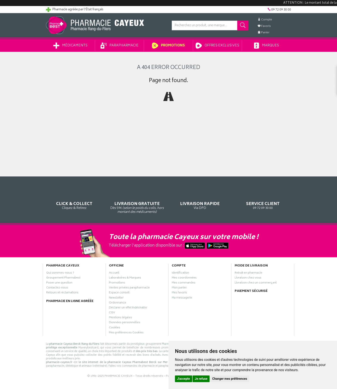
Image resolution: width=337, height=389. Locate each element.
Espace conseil (119, 293)
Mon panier (179, 288)
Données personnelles (124, 323)
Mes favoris (179, 293)
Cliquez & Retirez (74, 198)
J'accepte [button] (183, 378)
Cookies (114, 328)
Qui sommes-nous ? (60, 273)
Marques (266, 46)
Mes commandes (183, 283)
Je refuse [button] (201, 378)
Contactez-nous (57, 288)
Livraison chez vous (248, 278)
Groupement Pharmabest (63, 278)
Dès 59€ (137, 200)
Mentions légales (120, 318)
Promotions (168, 46)
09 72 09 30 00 (263, 198)
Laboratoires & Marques (125, 278)
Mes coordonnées (184, 278)
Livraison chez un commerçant (256, 283)
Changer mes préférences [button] (229, 378)
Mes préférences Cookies (126, 333)
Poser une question (59, 283)
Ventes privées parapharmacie (129, 288)
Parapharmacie (119, 46)
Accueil (114, 273)
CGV (112, 313)
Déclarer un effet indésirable (128, 308)
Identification (180, 273)
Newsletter (116, 298)
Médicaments (70, 46)
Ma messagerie (182, 298)
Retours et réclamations (62, 293)
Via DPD (200, 198)
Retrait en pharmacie (248, 273)
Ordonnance (117, 303)
